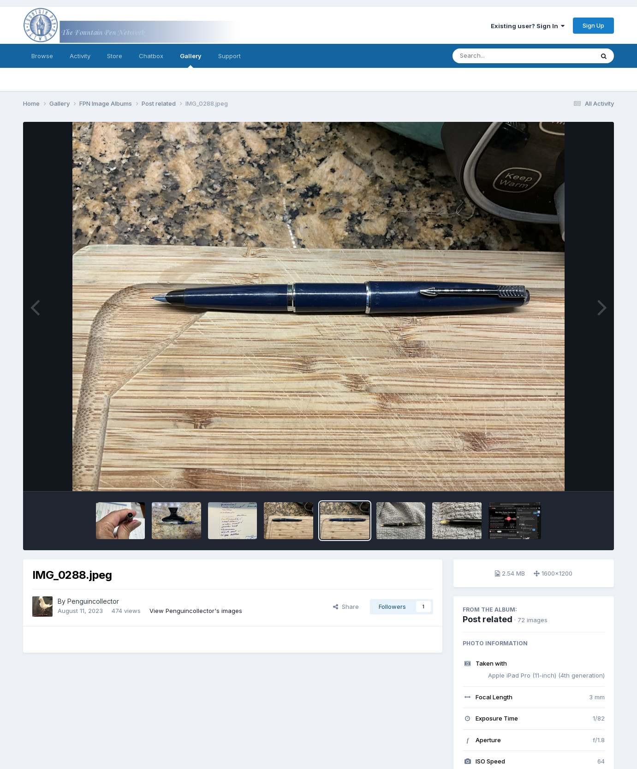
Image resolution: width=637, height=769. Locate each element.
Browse (42, 56)
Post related (487, 619)
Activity (80, 56)
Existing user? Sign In (528, 26)
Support (229, 56)
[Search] (497, 55)
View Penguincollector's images (195, 610)
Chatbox (151, 56)
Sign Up (593, 25)
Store (114, 56)
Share (346, 606)
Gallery (191, 60)
